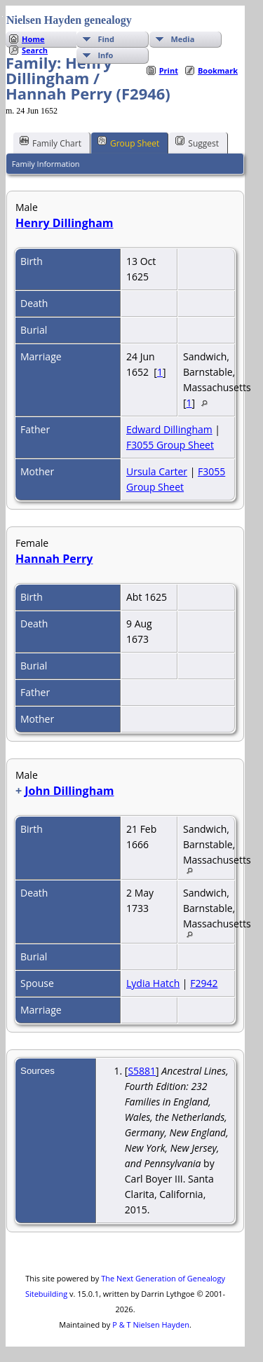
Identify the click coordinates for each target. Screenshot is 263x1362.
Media (182, 39)
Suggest (197, 142)
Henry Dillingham (64, 223)
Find (105, 39)
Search (35, 50)
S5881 (142, 1070)
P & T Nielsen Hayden (150, 1324)
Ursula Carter (156, 471)
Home (33, 39)
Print (168, 70)
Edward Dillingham (169, 429)
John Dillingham (69, 790)
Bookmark (218, 70)
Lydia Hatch (153, 983)
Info (105, 55)
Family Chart (50, 142)
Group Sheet (128, 142)
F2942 (203, 983)
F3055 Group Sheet (170, 444)
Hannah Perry (54, 558)
